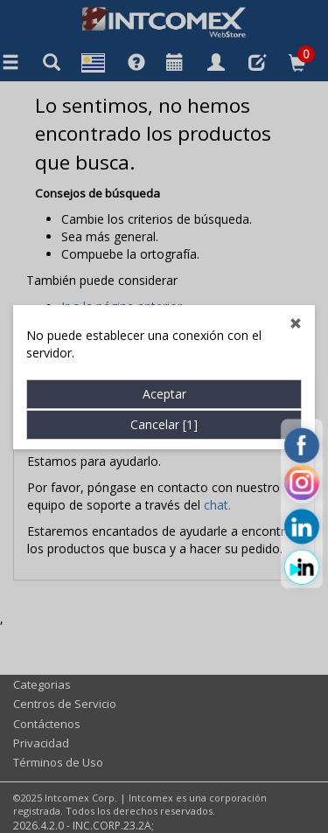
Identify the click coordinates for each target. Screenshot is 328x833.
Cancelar (164, 407)
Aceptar (164, 376)
